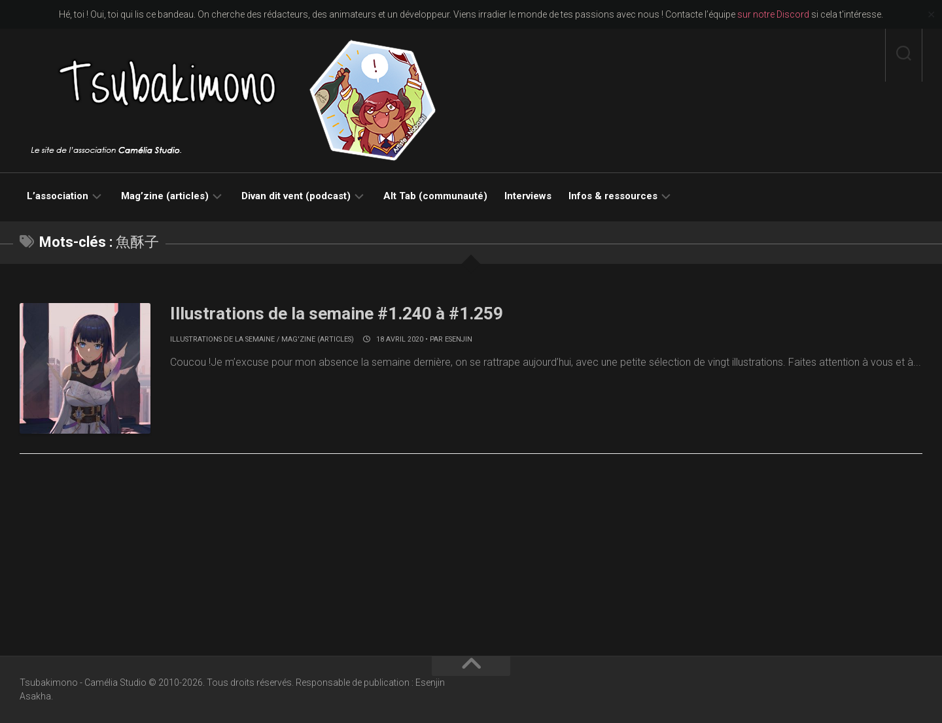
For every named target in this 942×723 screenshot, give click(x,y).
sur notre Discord (773, 14)
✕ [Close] (931, 14)
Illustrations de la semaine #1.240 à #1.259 (336, 313)
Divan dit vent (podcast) (296, 196)
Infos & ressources (612, 196)
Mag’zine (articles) (165, 196)
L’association (57, 196)
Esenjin (458, 339)
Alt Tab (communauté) (435, 196)
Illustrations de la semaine (222, 339)
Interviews (527, 196)
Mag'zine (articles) (317, 339)
